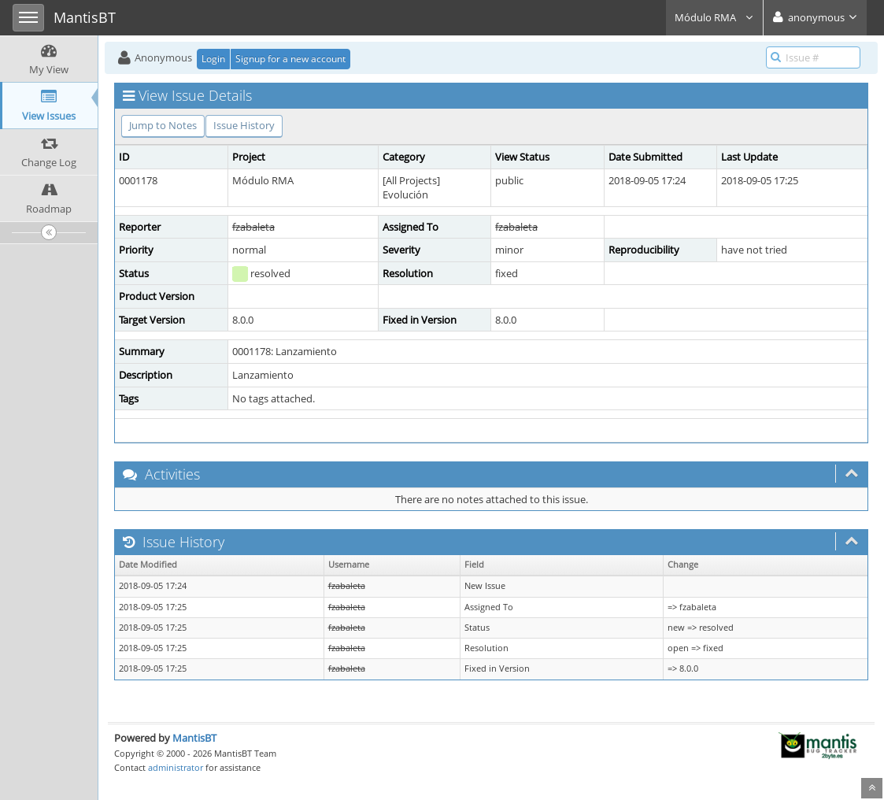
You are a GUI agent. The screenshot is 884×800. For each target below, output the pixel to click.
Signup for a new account (290, 58)
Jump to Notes (163, 125)
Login (213, 58)
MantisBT (194, 738)
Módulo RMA (714, 17)
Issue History (244, 125)
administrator (175, 767)
